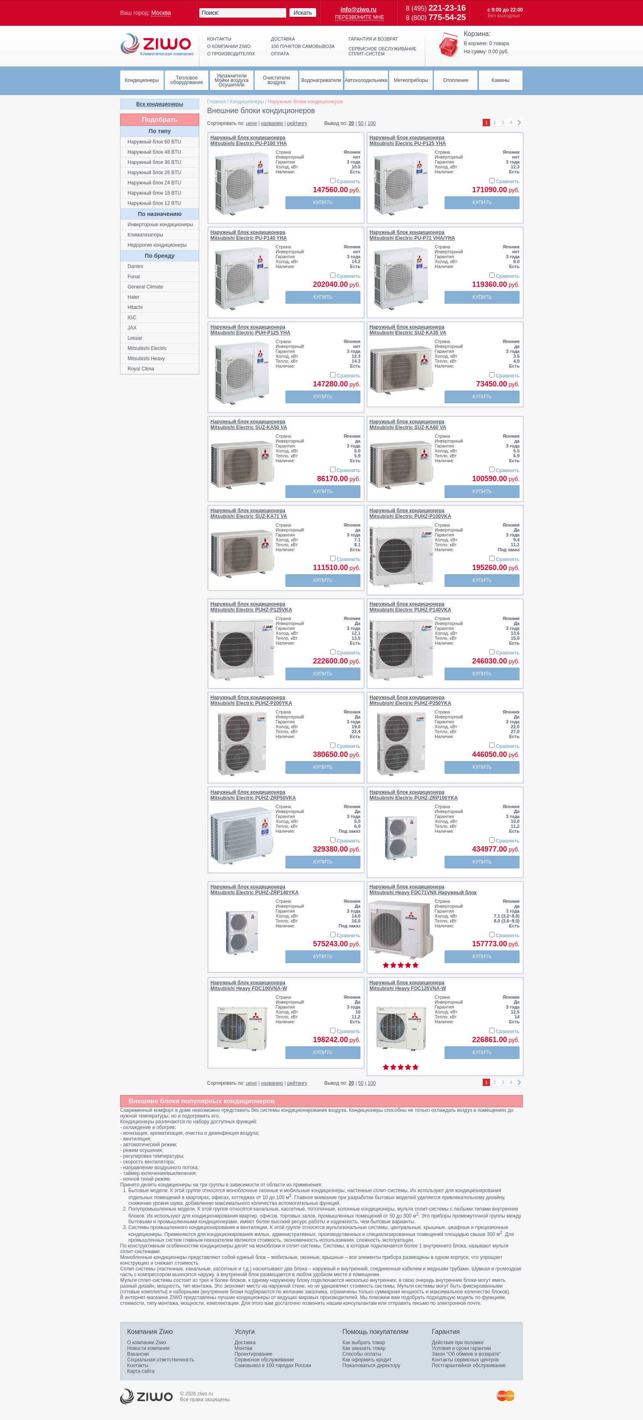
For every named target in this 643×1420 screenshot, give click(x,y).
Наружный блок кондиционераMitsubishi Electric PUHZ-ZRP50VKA (253, 795)
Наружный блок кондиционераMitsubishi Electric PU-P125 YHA (407, 140)
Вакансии (138, 1354)
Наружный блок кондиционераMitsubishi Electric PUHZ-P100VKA (410, 513)
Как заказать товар (363, 1348)
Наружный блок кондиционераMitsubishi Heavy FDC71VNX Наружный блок (423, 889)
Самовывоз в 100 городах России (273, 1365)
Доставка (283, 38)
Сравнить (348, 181)
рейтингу (297, 123)
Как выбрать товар (363, 1342)
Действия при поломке (457, 1342)
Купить (323, 202)
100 (372, 123)
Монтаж (244, 1348)
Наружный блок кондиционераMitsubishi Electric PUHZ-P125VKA (251, 607)
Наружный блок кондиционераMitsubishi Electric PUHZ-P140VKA (410, 607)
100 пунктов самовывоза (303, 46)
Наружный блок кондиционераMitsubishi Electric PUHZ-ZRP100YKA (413, 795)
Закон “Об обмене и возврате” (466, 1354)
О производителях (231, 53)
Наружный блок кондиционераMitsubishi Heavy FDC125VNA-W (407, 985)
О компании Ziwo (146, 1342)
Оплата (280, 53)
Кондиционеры (247, 102)
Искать (303, 12)
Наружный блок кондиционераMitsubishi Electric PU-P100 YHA (248, 140)
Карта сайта (141, 1371)
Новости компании (148, 1348)
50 (360, 123)
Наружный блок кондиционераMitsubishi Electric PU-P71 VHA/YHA (412, 235)
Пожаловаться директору (371, 1365)
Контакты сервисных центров (465, 1360)
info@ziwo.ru (359, 9)
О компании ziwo (229, 46)
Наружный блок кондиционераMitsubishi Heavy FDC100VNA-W (248, 985)
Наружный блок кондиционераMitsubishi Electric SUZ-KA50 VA (248, 424)
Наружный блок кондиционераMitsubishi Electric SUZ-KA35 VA (407, 330)
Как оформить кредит (367, 1360)
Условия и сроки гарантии (461, 1348)
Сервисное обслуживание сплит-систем (383, 51)
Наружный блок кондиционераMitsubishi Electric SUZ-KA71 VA (248, 513)
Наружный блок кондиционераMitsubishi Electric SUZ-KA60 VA (407, 424)
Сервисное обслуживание (264, 1360)
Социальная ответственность (160, 1360)
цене (251, 123)
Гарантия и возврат (373, 38)
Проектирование (254, 1354)
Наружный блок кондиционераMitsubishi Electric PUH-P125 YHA (250, 330)
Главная (216, 102)
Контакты (219, 38)
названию (272, 123)
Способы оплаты (361, 1354)
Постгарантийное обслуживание (469, 1365)
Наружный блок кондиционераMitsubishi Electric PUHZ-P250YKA (410, 700)
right (519, 123)
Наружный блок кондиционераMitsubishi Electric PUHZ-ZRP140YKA (254, 889)
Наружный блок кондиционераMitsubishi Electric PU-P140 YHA (248, 235)
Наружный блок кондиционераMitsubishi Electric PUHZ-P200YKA (251, 700)
